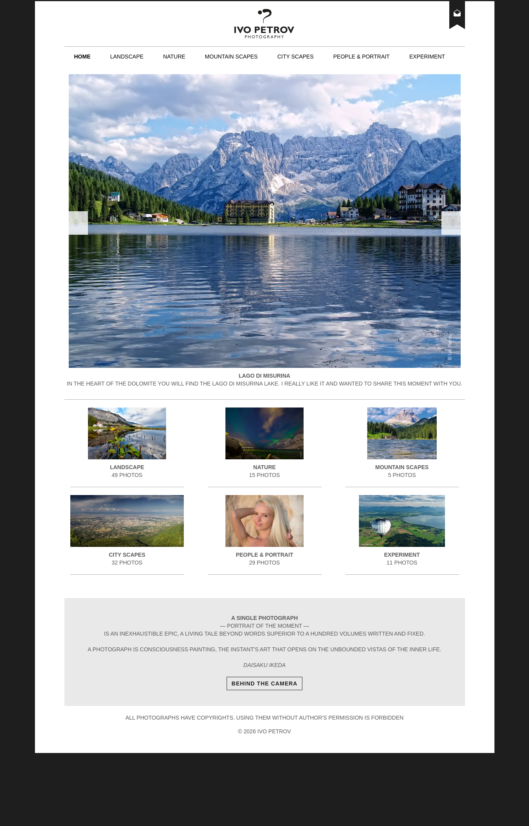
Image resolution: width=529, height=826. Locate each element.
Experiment (427, 56)
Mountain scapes (231, 56)
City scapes (295, 56)
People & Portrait (361, 56)
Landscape (127, 56)
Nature (174, 56)
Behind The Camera (265, 683)
